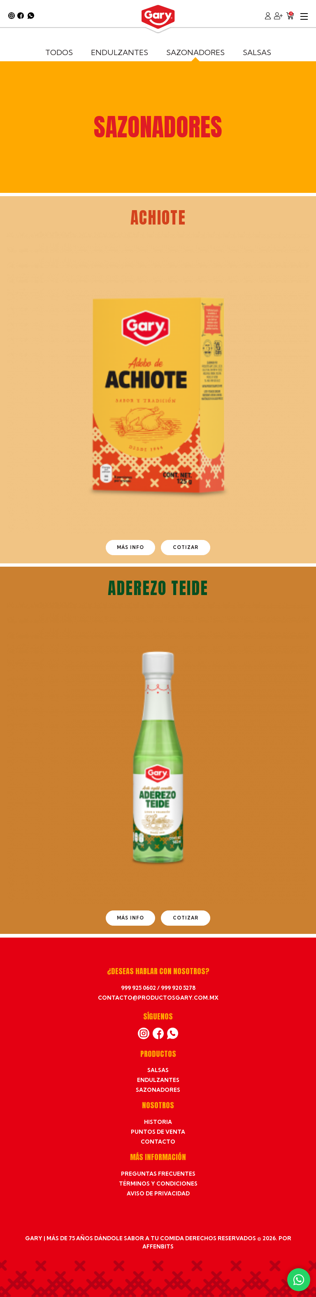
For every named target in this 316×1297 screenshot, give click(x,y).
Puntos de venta (158, 1131)
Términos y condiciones (158, 1183)
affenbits (158, 1246)
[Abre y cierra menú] (304, 15)
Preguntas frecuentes (158, 1173)
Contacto (158, 1141)
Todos (59, 52)
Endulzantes (119, 52)
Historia (158, 1122)
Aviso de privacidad (158, 1193)
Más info (130, 547)
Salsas (257, 52)
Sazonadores (195, 52)
